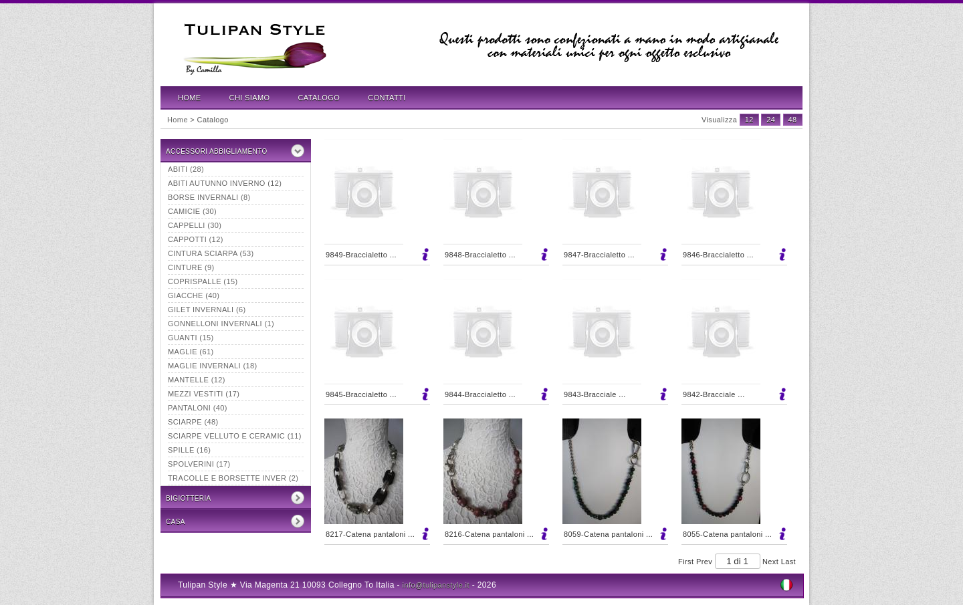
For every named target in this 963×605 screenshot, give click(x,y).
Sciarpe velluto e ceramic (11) (235, 436)
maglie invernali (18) (212, 366)
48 (792, 120)
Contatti (386, 98)
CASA (175, 521)
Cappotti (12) (195, 239)
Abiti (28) (186, 169)
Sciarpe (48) (193, 422)
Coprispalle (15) (202, 281)
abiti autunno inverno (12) (225, 183)
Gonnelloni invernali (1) (221, 324)
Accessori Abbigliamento (217, 151)
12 (749, 120)
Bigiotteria (188, 498)
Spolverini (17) (199, 464)
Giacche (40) (193, 295)
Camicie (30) (192, 211)
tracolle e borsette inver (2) (233, 478)
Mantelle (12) (196, 380)
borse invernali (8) (209, 197)
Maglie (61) (190, 352)
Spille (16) (189, 450)
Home (189, 98)
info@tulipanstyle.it (436, 585)
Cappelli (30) (194, 225)
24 (770, 120)
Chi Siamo (249, 98)
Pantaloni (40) (197, 408)
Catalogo (319, 98)
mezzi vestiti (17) (203, 394)
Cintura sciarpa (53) (211, 253)
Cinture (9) (191, 267)
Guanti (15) (190, 338)
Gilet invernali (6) (207, 310)
